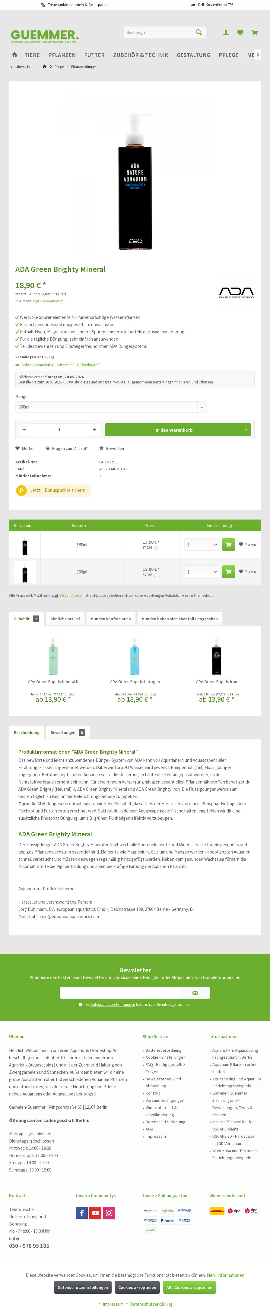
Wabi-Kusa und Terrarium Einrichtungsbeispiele (234, 1154)
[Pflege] (228, 55)
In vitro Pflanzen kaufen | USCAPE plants (234, 1125)
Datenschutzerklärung (166, 1121)
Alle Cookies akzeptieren (189, 1287)
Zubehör (26, 619)
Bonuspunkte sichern (65, 490)
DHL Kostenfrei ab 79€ (215, 4)
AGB (149, 1129)
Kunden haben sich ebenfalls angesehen (180, 619)
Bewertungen (68, 732)
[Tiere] (32, 55)
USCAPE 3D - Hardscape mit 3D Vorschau (233, 1139)
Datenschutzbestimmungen (113, 1004)
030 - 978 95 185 (29, 1245)
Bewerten (111, 448)
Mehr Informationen (225, 1275)
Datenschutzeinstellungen (83, 1287)
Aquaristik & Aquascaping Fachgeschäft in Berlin (235, 1054)
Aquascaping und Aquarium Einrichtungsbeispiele (236, 1082)
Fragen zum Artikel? (67, 448)
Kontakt (153, 1093)
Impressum (156, 1136)
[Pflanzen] (62, 55)
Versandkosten (72, 595)
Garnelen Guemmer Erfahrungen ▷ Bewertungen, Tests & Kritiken (232, 1103)
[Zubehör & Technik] (141, 55)
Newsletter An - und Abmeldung (163, 1082)
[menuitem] (254, 32)
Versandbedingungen (165, 1100)
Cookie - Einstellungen (166, 1057)
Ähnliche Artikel (65, 619)
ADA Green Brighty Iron (216, 681)
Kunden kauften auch (111, 619)
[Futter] (94, 55)
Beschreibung (27, 732)
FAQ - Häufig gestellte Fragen (165, 1068)
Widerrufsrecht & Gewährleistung (161, 1111)
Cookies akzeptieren (137, 1287)
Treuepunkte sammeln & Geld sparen (77, 4)
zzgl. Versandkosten (48, 301)
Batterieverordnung (164, 1050)
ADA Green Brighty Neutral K (53, 681)
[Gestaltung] (193, 55)
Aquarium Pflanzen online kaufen (235, 1068)
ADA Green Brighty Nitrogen (135, 681)
